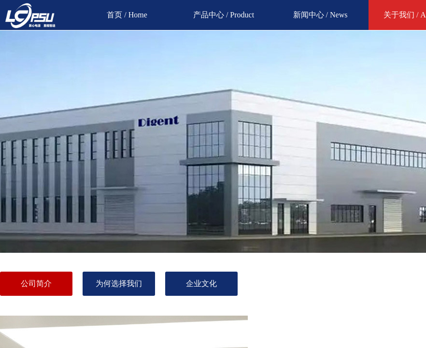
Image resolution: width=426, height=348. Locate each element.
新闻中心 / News (320, 15)
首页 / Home (127, 15)
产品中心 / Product (223, 15)
